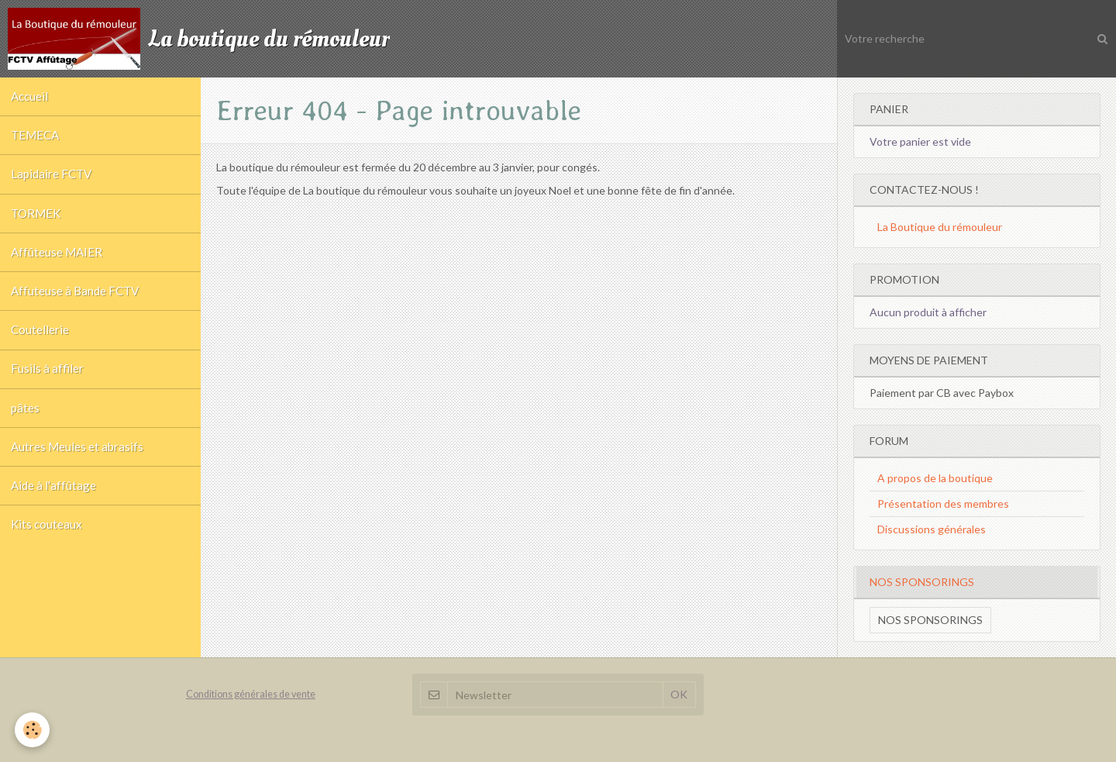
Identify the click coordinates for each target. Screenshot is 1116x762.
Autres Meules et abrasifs (78, 467)
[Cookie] (33, 729)
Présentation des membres (943, 503)
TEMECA (36, 139)
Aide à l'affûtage (54, 508)
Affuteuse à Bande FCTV (76, 303)
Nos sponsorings (930, 619)
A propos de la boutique (935, 477)
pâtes (26, 426)
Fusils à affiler (48, 385)
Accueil (30, 98)
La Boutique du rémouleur (939, 226)
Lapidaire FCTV (52, 180)
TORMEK (37, 221)
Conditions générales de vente (250, 694)
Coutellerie (41, 344)
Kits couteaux (48, 550)
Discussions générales (931, 529)
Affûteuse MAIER (57, 262)
